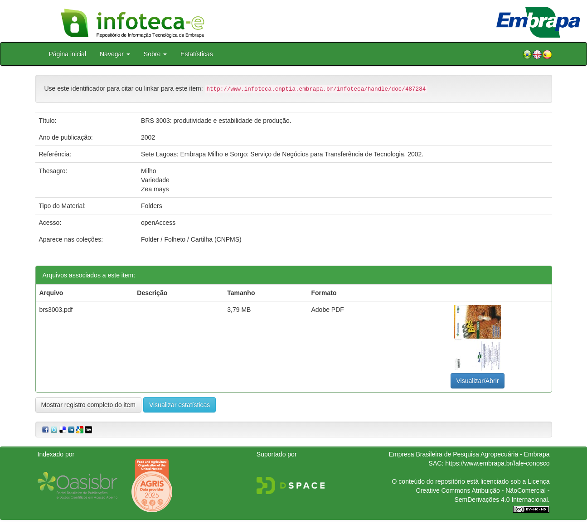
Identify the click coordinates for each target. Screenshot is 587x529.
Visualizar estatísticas (179, 404)
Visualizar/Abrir (477, 380)
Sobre (155, 54)
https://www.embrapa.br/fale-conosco (497, 463)
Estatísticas (196, 54)
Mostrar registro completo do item (88, 404)
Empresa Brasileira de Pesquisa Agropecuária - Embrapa (469, 454)
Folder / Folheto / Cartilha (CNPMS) (191, 239)
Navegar (115, 54)
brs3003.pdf (56, 309)
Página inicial (68, 54)
